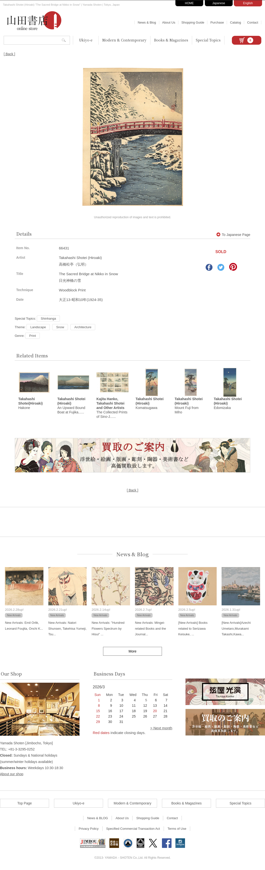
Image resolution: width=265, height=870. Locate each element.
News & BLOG (97, 819)
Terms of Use (177, 829)
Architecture (82, 327)
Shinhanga (48, 318)
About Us (168, 22)
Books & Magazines (171, 40)
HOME (189, 3)
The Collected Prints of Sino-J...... (111, 408)
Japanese (218, 3)
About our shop (11, 775)
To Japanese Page (233, 235)
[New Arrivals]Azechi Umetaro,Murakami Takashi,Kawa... (236, 629)
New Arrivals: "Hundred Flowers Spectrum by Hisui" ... (108, 629)
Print (32, 336)
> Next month (161, 729)
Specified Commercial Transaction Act (133, 829)
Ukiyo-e (86, 40)
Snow (60, 327)
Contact (252, 22)
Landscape (38, 327)
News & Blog (147, 22)
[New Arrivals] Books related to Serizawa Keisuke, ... (193, 629)
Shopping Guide (192, 22)
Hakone (30, 404)
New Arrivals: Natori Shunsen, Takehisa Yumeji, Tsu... (67, 629)
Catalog (235, 22)
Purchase (217, 22)
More (132, 652)
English (248, 3)
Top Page (24, 804)
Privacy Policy (89, 829)
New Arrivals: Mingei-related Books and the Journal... (150, 629)
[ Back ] (9, 54)
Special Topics (208, 40)
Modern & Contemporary (124, 40)
